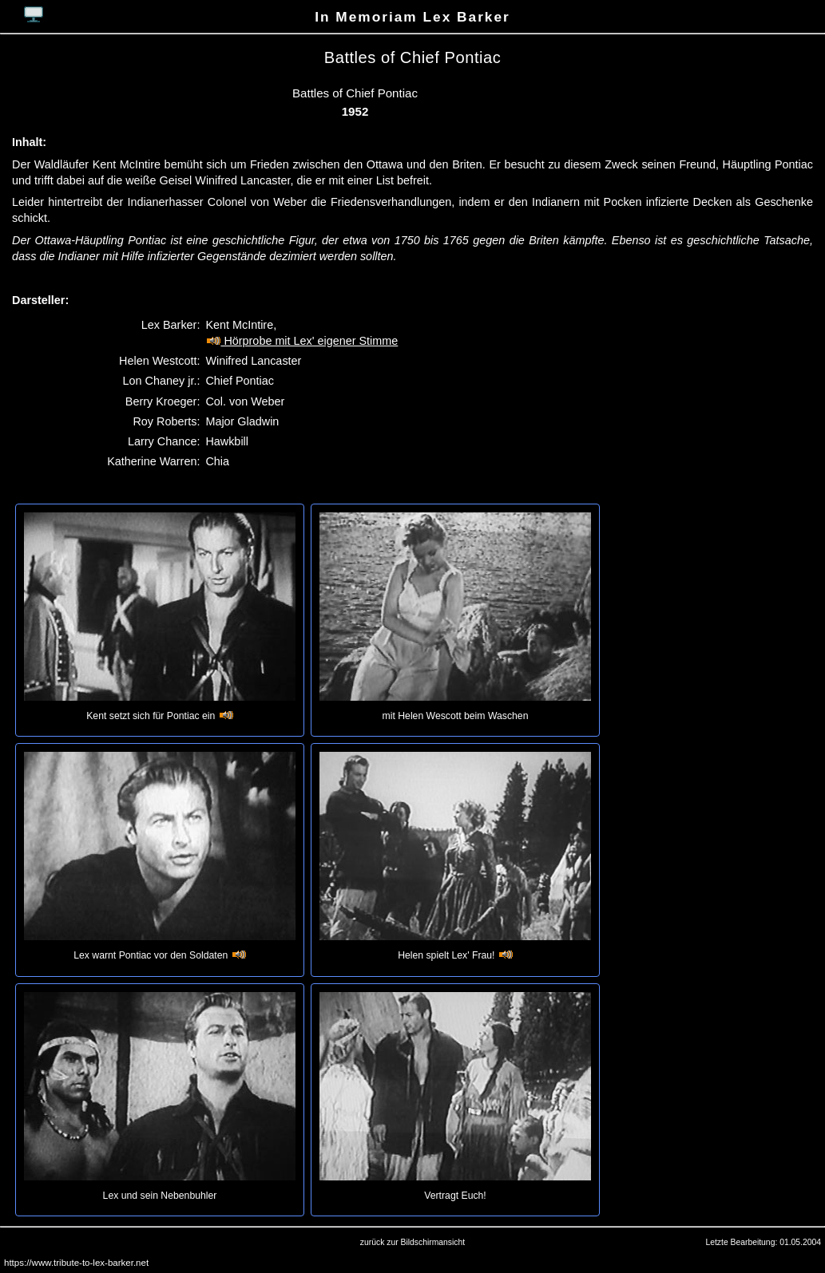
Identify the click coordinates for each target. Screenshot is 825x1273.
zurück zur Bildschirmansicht (412, 1242)
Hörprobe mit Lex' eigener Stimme (301, 340)
